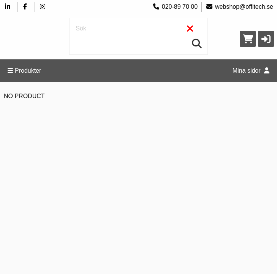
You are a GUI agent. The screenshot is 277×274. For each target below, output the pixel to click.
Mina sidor (251, 70)
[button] (266, 39)
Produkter (24, 70)
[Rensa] (190, 29)
